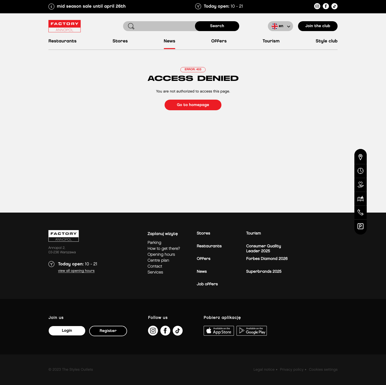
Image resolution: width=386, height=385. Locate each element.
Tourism (271, 41)
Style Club (327, 41)
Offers (219, 41)
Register (108, 331)
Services (155, 272)
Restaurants (62, 41)
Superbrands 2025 (263, 272)
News (169, 41)
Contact (155, 266)
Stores (120, 41)
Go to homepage (193, 105)
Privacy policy (291, 369)
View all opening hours (76, 271)
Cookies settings (323, 369)
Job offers (207, 284)
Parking (154, 243)
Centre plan (158, 260)
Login (67, 330)
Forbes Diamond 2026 (267, 259)
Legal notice (264, 369)
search (217, 26)
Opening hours (161, 255)
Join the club (317, 26)
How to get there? (164, 249)
